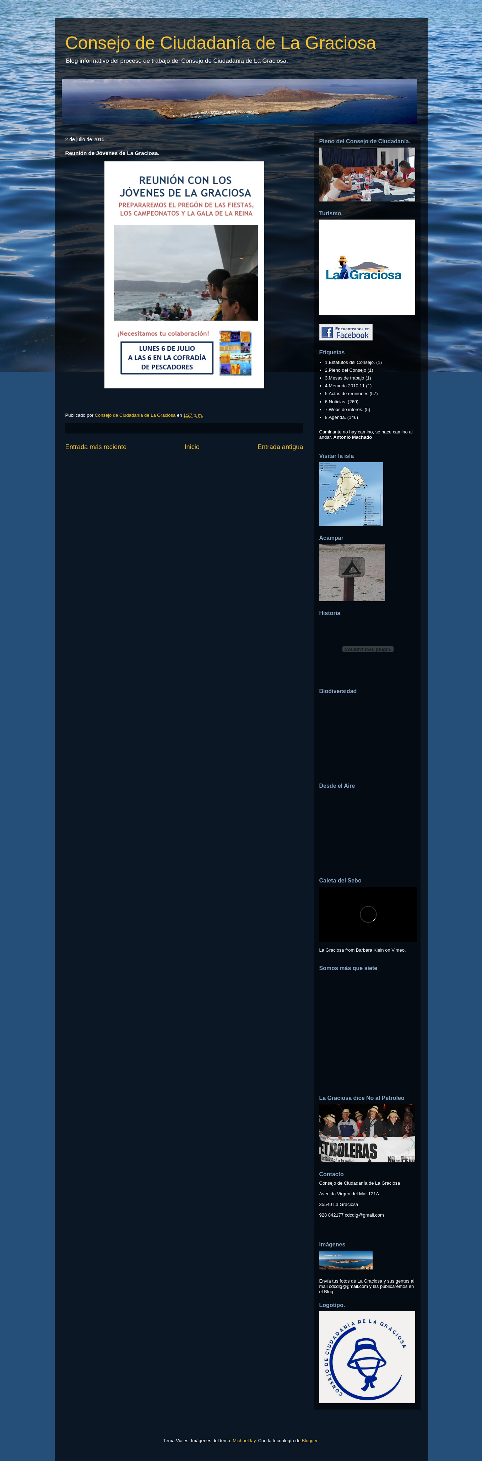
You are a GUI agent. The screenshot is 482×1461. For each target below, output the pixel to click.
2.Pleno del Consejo (345, 370)
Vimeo (398, 950)
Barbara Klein (370, 950)
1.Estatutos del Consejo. (350, 362)
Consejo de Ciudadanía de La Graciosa (221, 43)
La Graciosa (331, 950)
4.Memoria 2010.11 (345, 385)
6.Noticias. (336, 401)
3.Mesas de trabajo (344, 378)
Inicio (191, 446)
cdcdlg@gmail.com (364, 1215)
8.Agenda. (335, 417)
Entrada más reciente (96, 446)
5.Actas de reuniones (346, 393)
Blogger (310, 1440)
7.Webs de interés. (344, 409)
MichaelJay (244, 1440)
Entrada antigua (280, 446)
